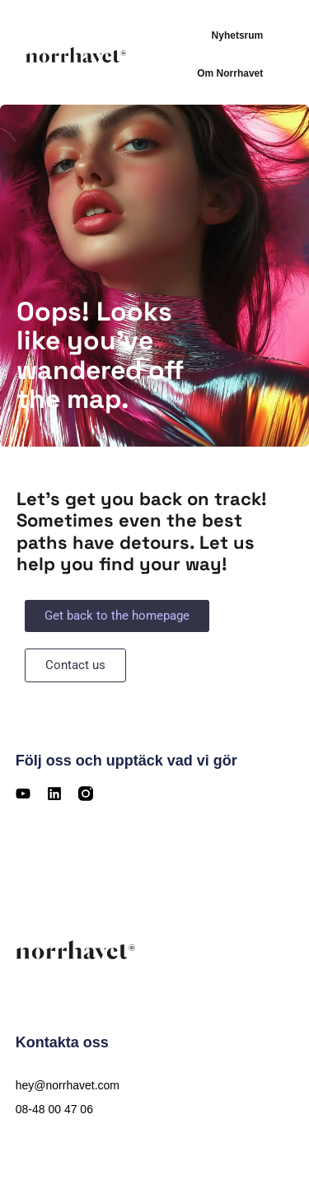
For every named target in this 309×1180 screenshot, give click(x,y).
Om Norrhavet (230, 73)
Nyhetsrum (238, 35)
